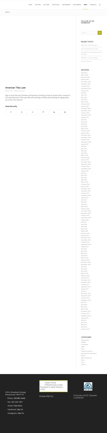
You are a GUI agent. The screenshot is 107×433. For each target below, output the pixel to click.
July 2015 (83, 320)
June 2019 (84, 251)
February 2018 (85, 275)
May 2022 (84, 177)
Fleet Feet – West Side (86, 61)
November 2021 (86, 191)
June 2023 (84, 148)
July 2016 (83, 302)
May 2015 (84, 324)
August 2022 (85, 171)
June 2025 (84, 95)
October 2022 (85, 166)
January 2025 (85, 106)
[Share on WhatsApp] (32, 112)
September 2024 (86, 115)
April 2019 (84, 255)
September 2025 (86, 88)
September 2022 (86, 168)
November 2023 (86, 137)
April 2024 (84, 126)
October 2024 (85, 113)
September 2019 (86, 244)
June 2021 (84, 200)
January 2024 (85, 133)
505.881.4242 (19, 398)
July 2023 (83, 146)
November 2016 (86, 295)
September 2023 (86, 142)
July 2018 (83, 266)
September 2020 (86, 217)
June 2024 (84, 122)
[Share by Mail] (65, 112)
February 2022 (85, 184)
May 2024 (84, 124)
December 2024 (86, 108)
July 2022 (83, 173)
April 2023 (84, 153)
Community (84, 344)
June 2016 (84, 304)
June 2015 (84, 322)
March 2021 (84, 206)
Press (82, 362)
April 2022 (84, 180)
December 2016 (86, 293)
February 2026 (85, 77)
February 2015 (85, 329)
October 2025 (85, 86)
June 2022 (84, 175)
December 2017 (86, 280)
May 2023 (84, 151)
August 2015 (85, 318)
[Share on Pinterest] (43, 112)
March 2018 (84, 273)
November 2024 (86, 110)
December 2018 (86, 262)
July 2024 (83, 119)
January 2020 (85, 235)
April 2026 (84, 73)
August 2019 (85, 246)
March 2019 (84, 258)
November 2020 (86, 213)
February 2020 (85, 233)
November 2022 (86, 164)
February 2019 (85, 260)
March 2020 (84, 231)
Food (82, 349)
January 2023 (85, 160)
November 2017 (86, 282)
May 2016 (84, 307)
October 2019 (85, 242)
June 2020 (84, 224)
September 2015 (86, 316)
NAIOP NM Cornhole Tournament (89, 45)
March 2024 (84, 128)
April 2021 (84, 204)
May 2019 (84, 253)
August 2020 (85, 220)
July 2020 (83, 222)
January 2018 (85, 278)
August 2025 (85, 90)
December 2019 (86, 237)
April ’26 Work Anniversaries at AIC (89, 48)
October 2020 (85, 215)
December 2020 (86, 211)
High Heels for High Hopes (89, 353)
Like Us (20, 409)
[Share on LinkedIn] (54, 112)
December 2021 (86, 189)
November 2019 (86, 240)
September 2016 (86, 300)
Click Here (17, 406)
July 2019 (83, 249)
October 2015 (85, 313)
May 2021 (84, 202)
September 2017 (86, 287)
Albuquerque (85, 340)
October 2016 (85, 298)
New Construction (20, 91)
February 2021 (85, 209)
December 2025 (86, 82)
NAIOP (83, 355)
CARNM (83, 342)
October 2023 (85, 139)
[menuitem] (30, 4)
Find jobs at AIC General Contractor (85, 396)
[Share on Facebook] (10, 112)
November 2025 (86, 84)
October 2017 (85, 284)
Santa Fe (83, 364)
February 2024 (85, 131)
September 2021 (86, 195)
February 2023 (85, 157)
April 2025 (84, 99)
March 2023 (84, 155)
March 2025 (84, 102)
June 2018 (84, 269)
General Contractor (87, 351)
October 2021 (85, 193)
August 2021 (85, 197)
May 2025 (84, 97)
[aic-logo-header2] (21, 4)
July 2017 (83, 291)
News (7, 12)
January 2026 (85, 79)
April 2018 (84, 271)
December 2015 (86, 311)
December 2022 (86, 162)
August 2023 (85, 144)
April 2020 (84, 229)
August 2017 (85, 289)
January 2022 (85, 186)
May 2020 (84, 226)
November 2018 (86, 264)
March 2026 (84, 75)
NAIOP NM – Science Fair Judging (89, 57)
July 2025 (83, 93)
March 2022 (84, 182)
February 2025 (85, 104)
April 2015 (84, 327)
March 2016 (84, 309)
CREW (82, 347)
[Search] (100, 4)
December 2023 (86, 135)
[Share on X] (21, 112)
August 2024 (85, 117)
